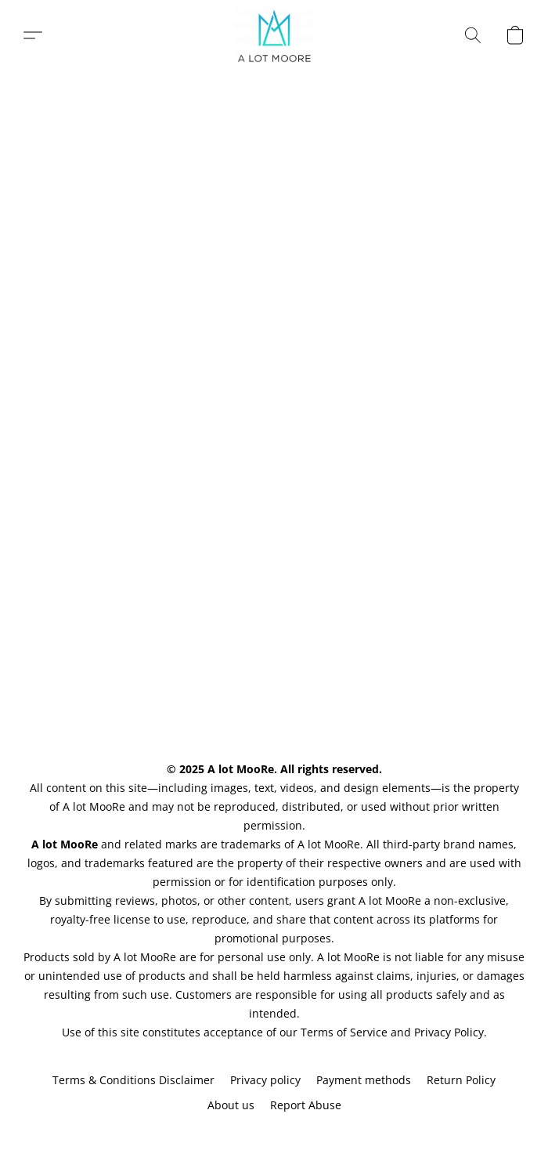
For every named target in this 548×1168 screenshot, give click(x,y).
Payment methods (363, 1079)
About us (230, 1104)
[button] (274, 35)
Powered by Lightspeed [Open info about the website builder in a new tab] (274, 1133)
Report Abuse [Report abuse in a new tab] (305, 1104)
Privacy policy (265, 1079)
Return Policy (461, 1079)
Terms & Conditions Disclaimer (133, 1079)
